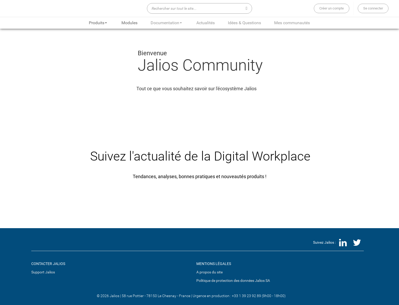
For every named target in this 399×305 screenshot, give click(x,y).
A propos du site (209, 272)
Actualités (205, 22)
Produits (98, 22)
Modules (129, 22)
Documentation (166, 22)
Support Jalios (43, 272)
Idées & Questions (244, 22)
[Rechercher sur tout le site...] (199, 8)
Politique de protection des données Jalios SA (233, 280)
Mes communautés (292, 22)
